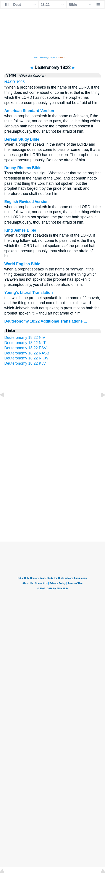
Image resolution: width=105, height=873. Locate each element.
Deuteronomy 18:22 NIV (24, 337)
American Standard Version (29, 111)
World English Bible (22, 264)
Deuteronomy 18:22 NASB (26, 353)
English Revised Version (26, 201)
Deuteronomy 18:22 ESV (25, 348)
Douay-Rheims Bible (22, 168)
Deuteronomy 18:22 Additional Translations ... (45, 321)
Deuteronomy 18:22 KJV (25, 363)
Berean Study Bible (21, 139)
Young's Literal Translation (28, 292)
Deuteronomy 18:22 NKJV (26, 358)
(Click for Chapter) (31, 75)
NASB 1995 (14, 82)
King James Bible (20, 230)
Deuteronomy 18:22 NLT (25, 343)
